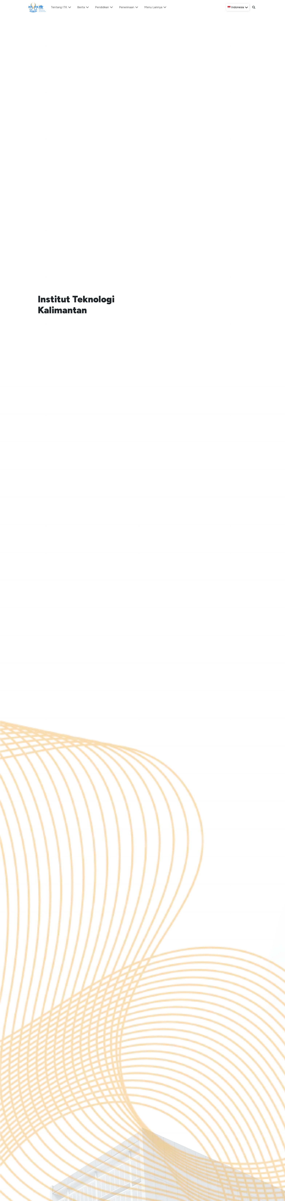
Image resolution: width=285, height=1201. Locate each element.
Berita (83, 7)
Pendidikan (104, 7)
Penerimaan (129, 7)
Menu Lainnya (155, 7)
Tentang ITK (61, 7)
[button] (238, 7)
